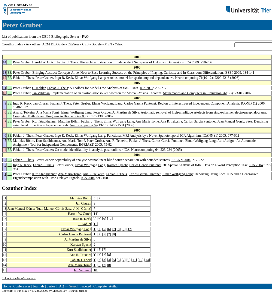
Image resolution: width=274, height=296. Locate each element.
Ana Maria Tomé (48, 112)
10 (4, 93)
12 (4, 77)
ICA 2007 (146, 88)
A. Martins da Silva (125, 112)
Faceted (85, 286)
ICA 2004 (256, 165)
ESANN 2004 (181, 160)
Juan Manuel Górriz (21, 208)
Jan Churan (40, 103)
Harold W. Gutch (43, 62)
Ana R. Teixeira (24, 112)
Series (51, 286)
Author (114, 286)
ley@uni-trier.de (77, 290)
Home (7, 286)
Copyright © (9, 290)
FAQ (85, 36)
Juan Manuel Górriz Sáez (234, 121)
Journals (38, 286)
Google (97, 44)
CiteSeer (73, 44)
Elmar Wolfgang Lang (90, 77)
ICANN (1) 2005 (214, 135)
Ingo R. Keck (64, 77)
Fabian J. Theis (67, 62)
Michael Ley (59, 290)
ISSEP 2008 (233, 72)
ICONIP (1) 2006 (253, 103)
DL (53, 44)
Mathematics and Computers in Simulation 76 (194, 93)
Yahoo (119, 44)
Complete (100, 286)
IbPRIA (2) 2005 (90, 144)
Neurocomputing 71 (188, 77)
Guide (60, 44)
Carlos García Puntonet (140, 103)
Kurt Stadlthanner (44, 121)
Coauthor (12, 188)
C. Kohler (38, 88)
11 (4, 88)
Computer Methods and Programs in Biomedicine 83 (49, 116)
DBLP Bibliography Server (60, 36)
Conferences (21, 286)
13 (4, 72)
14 (4, 62)
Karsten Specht (117, 165)
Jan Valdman (41, 93)
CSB (85, 44)
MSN (108, 44)
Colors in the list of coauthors (19, 278)
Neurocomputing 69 (83, 125)
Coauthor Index (12, 44)
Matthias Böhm (68, 121)
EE (9, 62)
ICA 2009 (192, 62)
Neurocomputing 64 (145, 149)
